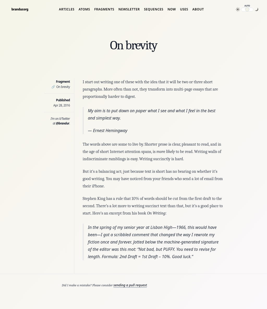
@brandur (62, 123)
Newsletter (129, 9)
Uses (184, 9)
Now (171, 9)
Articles (66, 9)
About (198, 9)
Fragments (104, 9)
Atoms (84, 9)
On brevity (60, 87)
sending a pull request (130, 285)
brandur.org (19, 9)
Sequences (153, 9)
